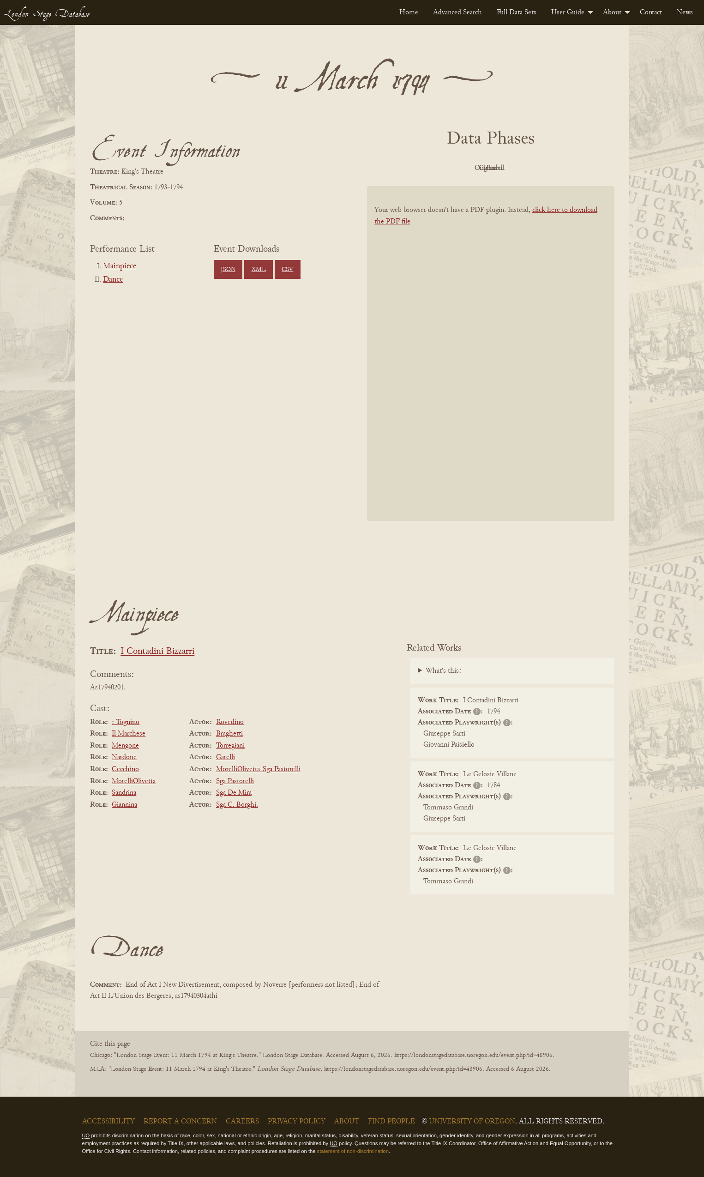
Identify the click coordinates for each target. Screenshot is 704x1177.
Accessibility (108, 1121)
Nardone (124, 757)
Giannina (124, 805)
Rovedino (230, 722)
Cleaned (513, 168)
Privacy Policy (296, 1121)
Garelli (225, 757)
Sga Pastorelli (235, 781)
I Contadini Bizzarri (157, 652)
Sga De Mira (234, 793)
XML (259, 269)
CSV (287, 269)
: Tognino (125, 722)
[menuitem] (409, 12)
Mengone (125, 745)
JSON (228, 269)
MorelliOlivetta (134, 781)
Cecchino (125, 769)
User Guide (567, 12)
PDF (412, 168)
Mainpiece (119, 266)
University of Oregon (472, 1121)
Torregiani (230, 745)
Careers (242, 1121)
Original (462, 168)
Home (408, 12)
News (685, 12)
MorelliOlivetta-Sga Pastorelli (258, 769)
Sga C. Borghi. (237, 805)
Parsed (564, 168)
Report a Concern (180, 1121)
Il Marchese (128, 733)
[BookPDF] (490, 365)
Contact (651, 12)
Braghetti (229, 733)
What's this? (444, 671)
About (612, 12)
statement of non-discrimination (353, 1151)
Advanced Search (457, 12)
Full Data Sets (516, 12)
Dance (113, 280)
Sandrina (124, 793)
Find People (391, 1121)
